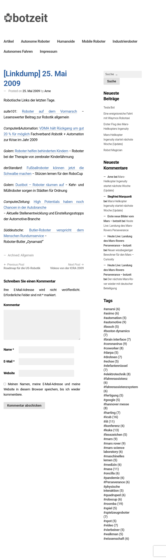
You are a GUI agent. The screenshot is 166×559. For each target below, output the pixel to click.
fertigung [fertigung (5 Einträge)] (114, 395)
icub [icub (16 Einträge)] (111, 417)
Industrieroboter (125, 41)
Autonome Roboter (35, 41)
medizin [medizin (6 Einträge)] (113, 465)
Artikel (9, 41)
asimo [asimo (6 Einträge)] (112, 313)
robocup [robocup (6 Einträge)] (113, 499)
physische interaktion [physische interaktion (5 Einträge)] (113, 489)
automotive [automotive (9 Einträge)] (115, 322)
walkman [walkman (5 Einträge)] (114, 534)
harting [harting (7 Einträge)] (112, 413)
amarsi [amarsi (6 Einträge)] (112, 309)
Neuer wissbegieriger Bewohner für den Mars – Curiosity (119, 254)
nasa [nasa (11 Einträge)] (112, 469)
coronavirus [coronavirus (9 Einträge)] (116, 344)
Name (9, 349)
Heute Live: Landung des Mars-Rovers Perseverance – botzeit (118, 241)
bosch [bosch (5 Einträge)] (112, 327)
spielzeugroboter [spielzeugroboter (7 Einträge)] (116, 515)
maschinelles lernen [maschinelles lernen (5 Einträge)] (114, 458)
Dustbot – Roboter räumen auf (39, 185)
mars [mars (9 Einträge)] (111, 439)
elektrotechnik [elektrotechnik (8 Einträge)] (117, 374)
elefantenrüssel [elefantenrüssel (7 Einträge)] (116, 368)
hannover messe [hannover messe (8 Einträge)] (116, 406)
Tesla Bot (109, 107)
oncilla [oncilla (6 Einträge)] (112, 473)
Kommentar (12, 305)
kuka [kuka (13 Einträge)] (112, 430)
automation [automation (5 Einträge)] (115, 318)
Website (9, 373)
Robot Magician (113, 150)
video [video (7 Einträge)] (111, 525)
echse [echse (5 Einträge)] (112, 361)
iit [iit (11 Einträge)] (109, 422)
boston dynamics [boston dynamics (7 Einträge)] (117, 333)
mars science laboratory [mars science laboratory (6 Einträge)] (114, 450)
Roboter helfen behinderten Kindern (41, 151)
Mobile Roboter (94, 41)
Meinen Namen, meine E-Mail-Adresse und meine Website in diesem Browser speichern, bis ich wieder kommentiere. (42, 389)
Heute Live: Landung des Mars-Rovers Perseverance (118, 225)
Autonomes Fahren (18, 51)
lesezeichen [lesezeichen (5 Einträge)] (116, 435)
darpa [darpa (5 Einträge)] (111, 353)
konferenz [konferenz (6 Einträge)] (114, 426)
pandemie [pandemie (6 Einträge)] (114, 478)
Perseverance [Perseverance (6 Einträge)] (117, 482)
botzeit (30, 18)
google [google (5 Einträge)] (112, 400)
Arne (47, 91)
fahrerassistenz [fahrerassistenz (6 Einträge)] (115, 381)
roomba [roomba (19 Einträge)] (114, 504)
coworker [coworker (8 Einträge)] (114, 348)
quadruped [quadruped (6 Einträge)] (115, 495)
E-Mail (9, 361)
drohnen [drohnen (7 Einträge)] (113, 357)
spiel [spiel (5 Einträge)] (111, 508)
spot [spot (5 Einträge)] (110, 521)
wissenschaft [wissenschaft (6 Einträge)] (117, 539)
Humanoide (66, 41)
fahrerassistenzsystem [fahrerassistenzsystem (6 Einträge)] (121, 389)
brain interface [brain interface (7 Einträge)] (118, 339)
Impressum (48, 51)
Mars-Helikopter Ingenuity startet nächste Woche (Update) (118, 139)
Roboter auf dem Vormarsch (49, 111)
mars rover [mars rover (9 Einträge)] (115, 443)
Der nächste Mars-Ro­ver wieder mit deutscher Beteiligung (119, 283)
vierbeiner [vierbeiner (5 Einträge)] (114, 530)
